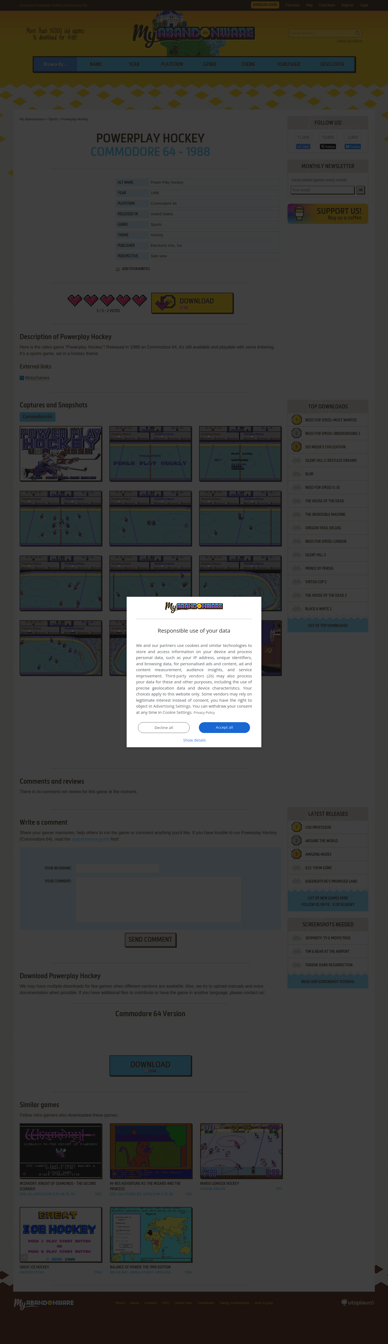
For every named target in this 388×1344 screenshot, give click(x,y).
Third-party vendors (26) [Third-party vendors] (189, 676)
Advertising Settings (171, 706)
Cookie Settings (177, 712)
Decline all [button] (164, 727)
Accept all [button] (224, 727)
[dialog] (194, 672)
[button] (194, 740)
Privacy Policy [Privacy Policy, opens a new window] (206, 712)
